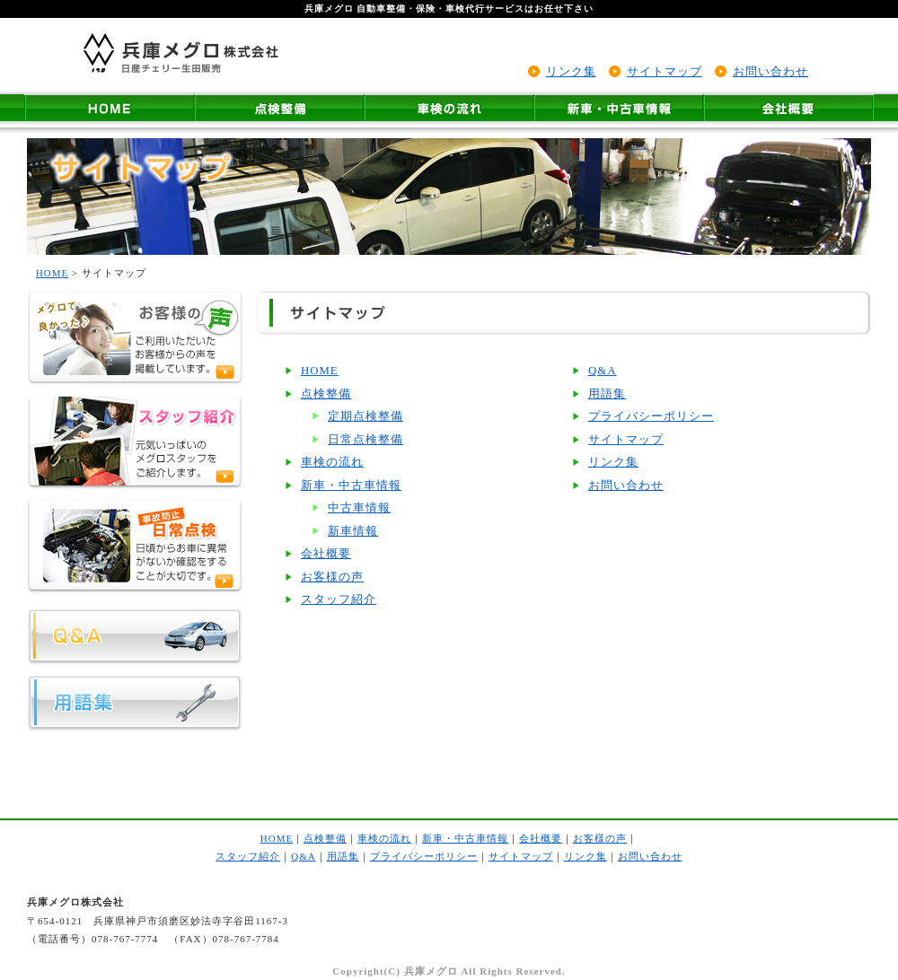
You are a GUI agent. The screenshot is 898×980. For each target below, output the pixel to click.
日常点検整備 (365, 439)
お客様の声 (332, 577)
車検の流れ (332, 462)
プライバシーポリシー (651, 416)
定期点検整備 (365, 416)
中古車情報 (359, 508)
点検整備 (326, 394)
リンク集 (571, 72)
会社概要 (326, 553)
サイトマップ (664, 72)
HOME (52, 272)
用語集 (607, 394)
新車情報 (353, 531)
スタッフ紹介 (338, 599)
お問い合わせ (770, 72)
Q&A (602, 370)
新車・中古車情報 (351, 485)
